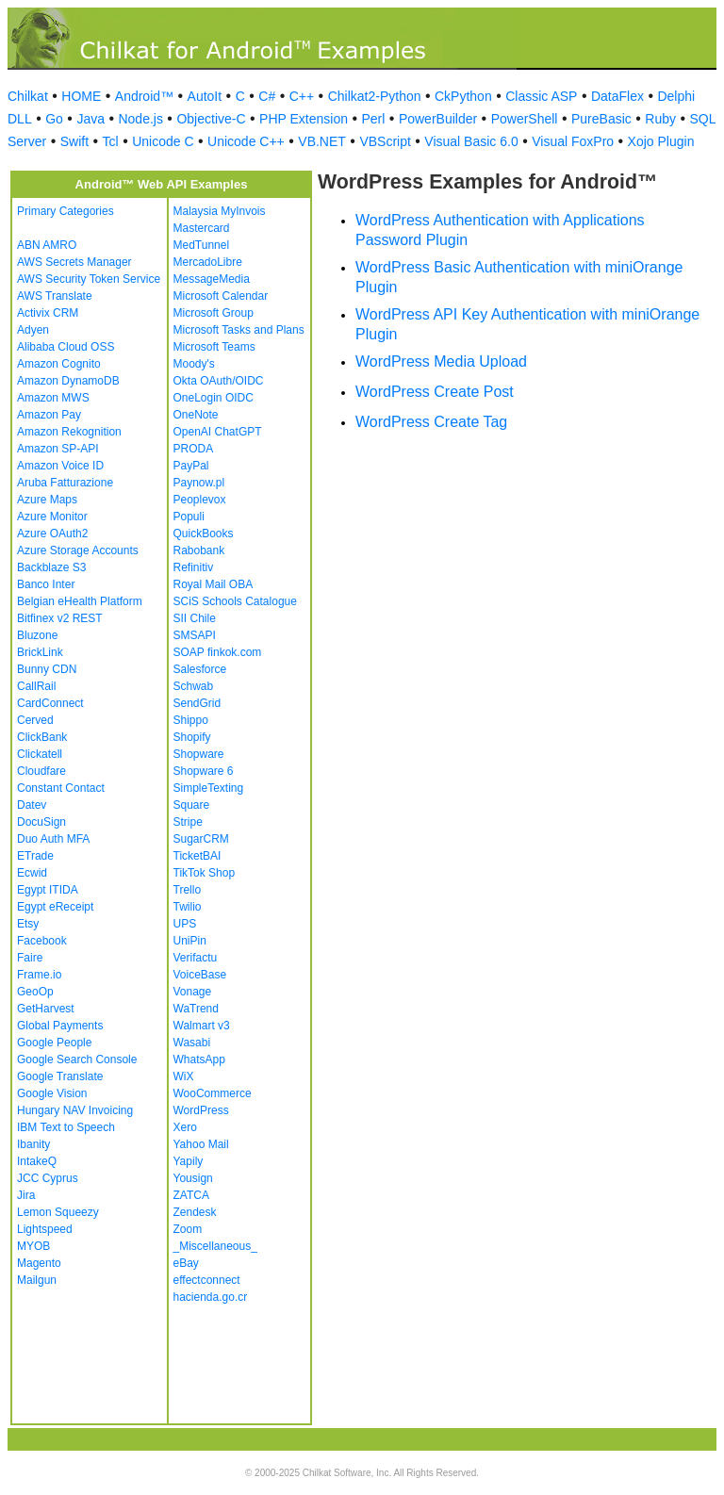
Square (191, 805)
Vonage (192, 991)
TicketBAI (197, 855)
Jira (26, 1195)
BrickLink (40, 652)
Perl (373, 118)
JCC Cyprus (47, 1178)
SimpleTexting (208, 788)
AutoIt (205, 96)
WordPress (201, 1110)
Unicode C (162, 141)
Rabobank (199, 550)
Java (90, 118)
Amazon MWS (53, 397)
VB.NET (322, 141)
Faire (29, 957)
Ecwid (32, 872)
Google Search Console (77, 1059)
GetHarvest (45, 1008)
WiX (183, 1076)
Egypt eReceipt (55, 906)
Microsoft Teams (214, 346)
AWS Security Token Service (88, 279)
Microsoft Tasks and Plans (238, 330)
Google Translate (60, 1076)
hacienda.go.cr (210, 1297)
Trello (187, 889)
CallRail (36, 686)
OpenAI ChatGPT (217, 431)
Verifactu (195, 957)
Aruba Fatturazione (65, 482)
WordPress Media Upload (441, 361)
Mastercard (201, 228)
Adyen (33, 330)
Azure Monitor (52, 516)
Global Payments (60, 1025)
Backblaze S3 (51, 567)
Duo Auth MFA (53, 839)
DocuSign (41, 822)
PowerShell (524, 118)
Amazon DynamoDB (68, 380)
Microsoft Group (213, 313)
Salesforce (200, 669)
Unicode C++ (246, 141)
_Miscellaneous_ (215, 1246)
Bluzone (37, 635)
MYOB (33, 1246)
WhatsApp (199, 1059)
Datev (31, 805)
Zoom (188, 1229)
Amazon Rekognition (69, 431)
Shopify (192, 737)
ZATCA (191, 1195)
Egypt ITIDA (47, 889)
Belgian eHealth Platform (79, 601)
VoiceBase (200, 974)
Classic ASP (541, 96)
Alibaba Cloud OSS (65, 346)
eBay (186, 1263)
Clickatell (39, 754)
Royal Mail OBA (213, 584)
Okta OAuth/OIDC (218, 380)
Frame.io (39, 974)
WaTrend (196, 1008)
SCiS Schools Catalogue (235, 601)
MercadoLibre (207, 262)
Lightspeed (45, 1229)
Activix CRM (47, 313)
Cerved (35, 720)
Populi (189, 516)
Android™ (144, 96)
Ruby (660, 118)
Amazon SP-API (58, 448)
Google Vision (52, 1093)
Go (54, 118)
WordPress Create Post (434, 392)
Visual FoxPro (573, 141)
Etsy (28, 923)
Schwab (193, 686)
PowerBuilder (438, 118)
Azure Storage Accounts (78, 550)
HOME (81, 96)
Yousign (193, 1178)
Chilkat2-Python (374, 96)
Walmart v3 (201, 1025)
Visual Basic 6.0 (471, 141)
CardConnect (50, 703)
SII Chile (194, 618)
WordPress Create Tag (431, 422)
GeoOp (35, 991)
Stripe (188, 822)
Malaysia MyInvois (219, 211)
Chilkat (28, 96)
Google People (54, 1042)
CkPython (463, 96)
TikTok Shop (204, 872)
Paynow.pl (199, 482)
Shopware (198, 754)
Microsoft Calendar (221, 296)
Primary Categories (65, 211)
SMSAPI (194, 635)
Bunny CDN (46, 669)
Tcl (111, 141)
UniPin (189, 940)
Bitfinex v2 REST (60, 618)
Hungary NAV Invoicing (75, 1110)
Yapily (188, 1161)
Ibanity (33, 1144)
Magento (39, 1263)
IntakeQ (37, 1161)
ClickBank (42, 737)
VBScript (384, 141)
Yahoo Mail (201, 1144)
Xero (185, 1127)
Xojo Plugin (661, 141)
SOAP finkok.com (217, 652)
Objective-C (210, 118)
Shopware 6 (203, 771)
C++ (301, 96)
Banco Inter (45, 584)
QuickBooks (203, 533)
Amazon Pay (49, 414)
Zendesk (195, 1212)
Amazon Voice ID (60, 465)
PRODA (193, 448)
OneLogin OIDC (213, 397)
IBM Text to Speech (66, 1127)
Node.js (140, 118)
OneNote (196, 414)
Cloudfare (41, 771)
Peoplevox (199, 499)
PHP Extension (303, 118)
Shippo (190, 720)
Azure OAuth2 (52, 533)
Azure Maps (47, 499)
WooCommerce (212, 1093)
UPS (185, 923)
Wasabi (192, 1042)
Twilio (187, 906)
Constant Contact (61, 788)
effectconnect (206, 1280)
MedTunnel (201, 245)
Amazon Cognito (59, 363)
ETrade (35, 855)
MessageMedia (211, 279)
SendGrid (197, 703)
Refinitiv (193, 567)
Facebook (42, 940)
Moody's (194, 363)
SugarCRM (201, 839)
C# (266, 96)
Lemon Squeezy (58, 1212)
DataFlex (617, 96)
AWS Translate (54, 296)
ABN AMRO (46, 245)
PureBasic (601, 118)
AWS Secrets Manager (74, 262)
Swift (74, 141)
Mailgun (37, 1280)
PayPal (191, 465)
